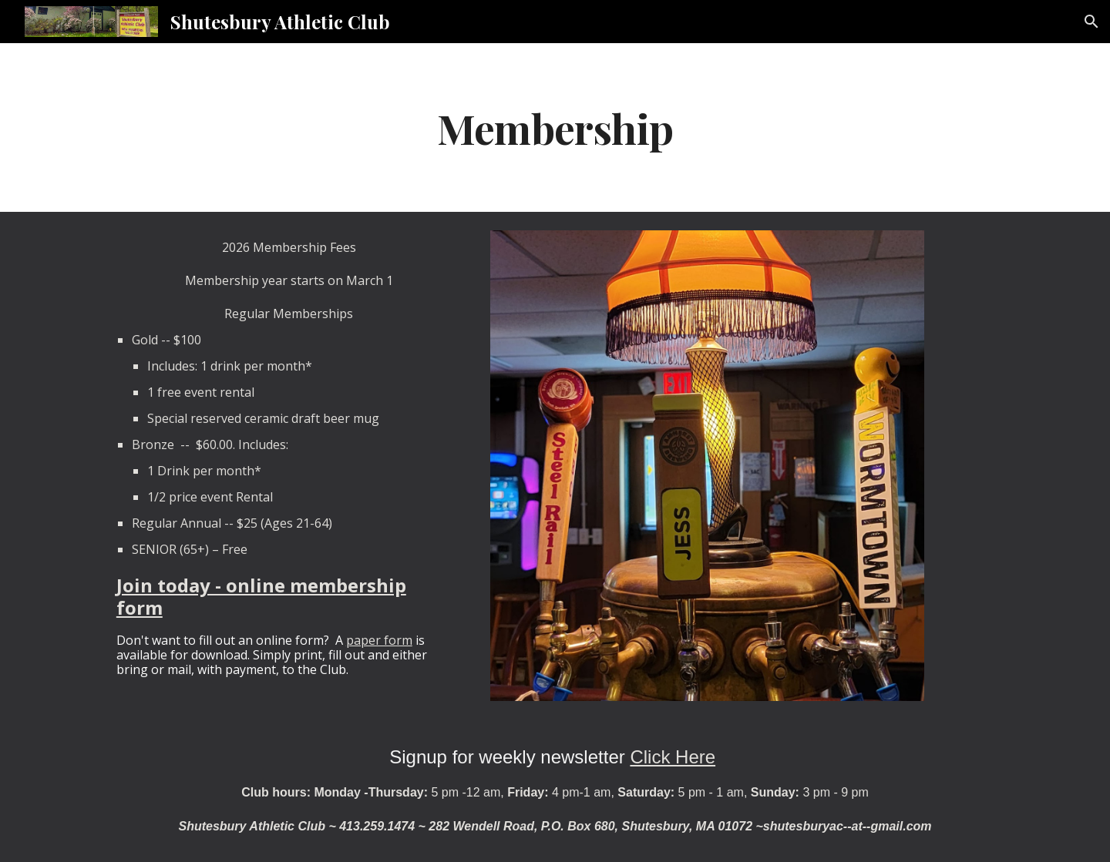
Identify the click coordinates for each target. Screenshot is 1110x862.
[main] (555, 127)
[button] (1091, 21)
